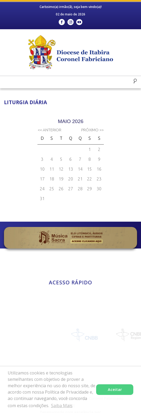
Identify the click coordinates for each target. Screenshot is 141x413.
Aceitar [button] (115, 389)
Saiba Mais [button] (61, 405)
